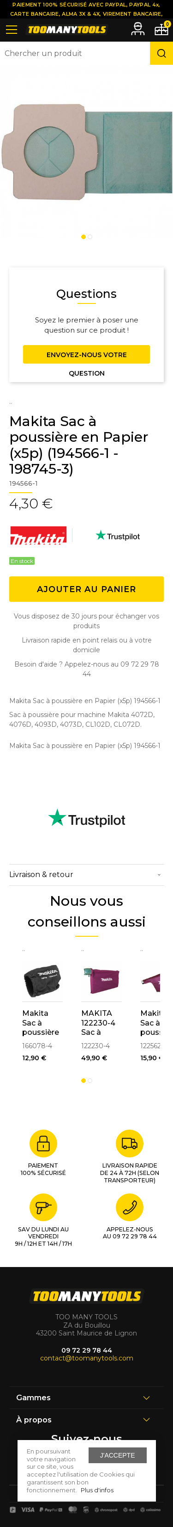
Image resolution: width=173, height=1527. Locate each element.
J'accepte (117, 1455)
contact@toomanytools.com (86, 1358)
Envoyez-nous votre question (87, 357)
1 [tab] (83, 237)
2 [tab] (90, 237)
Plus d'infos (97, 1490)
